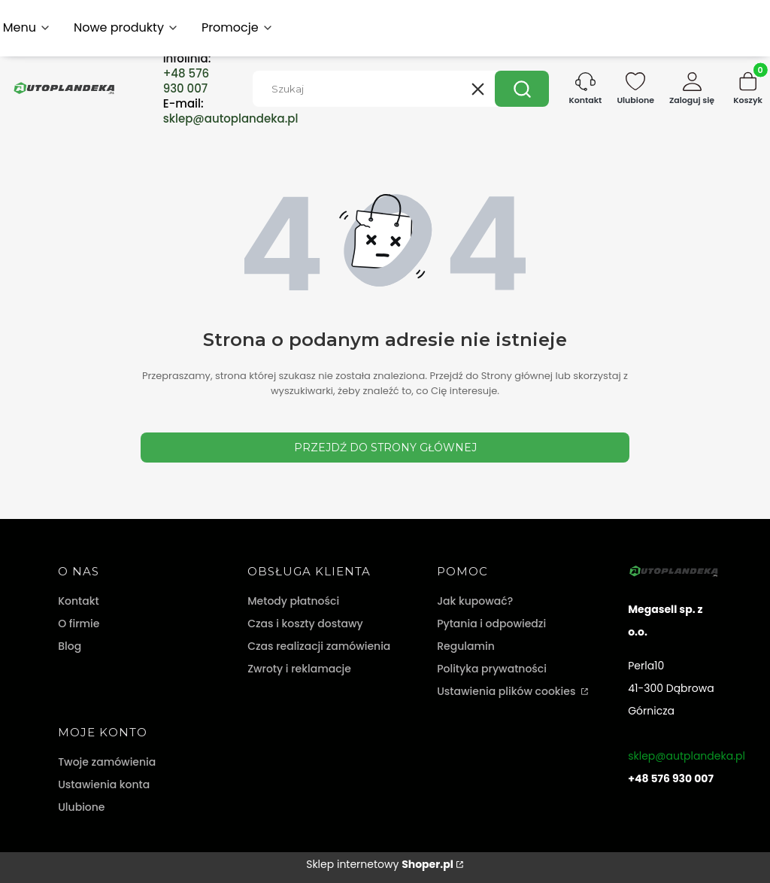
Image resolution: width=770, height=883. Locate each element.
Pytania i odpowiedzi (491, 623)
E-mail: (231, 111)
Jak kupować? (475, 600)
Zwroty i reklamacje (299, 668)
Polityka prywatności (492, 668)
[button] (522, 89)
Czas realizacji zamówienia (318, 646)
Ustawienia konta (104, 784)
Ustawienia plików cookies (507, 691)
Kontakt (78, 600)
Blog (69, 646)
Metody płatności (293, 600)
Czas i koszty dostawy (304, 623)
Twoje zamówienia (107, 761)
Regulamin (466, 646)
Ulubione (81, 807)
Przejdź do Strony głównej (385, 447)
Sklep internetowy (379, 864)
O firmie (78, 623)
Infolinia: (187, 73)
